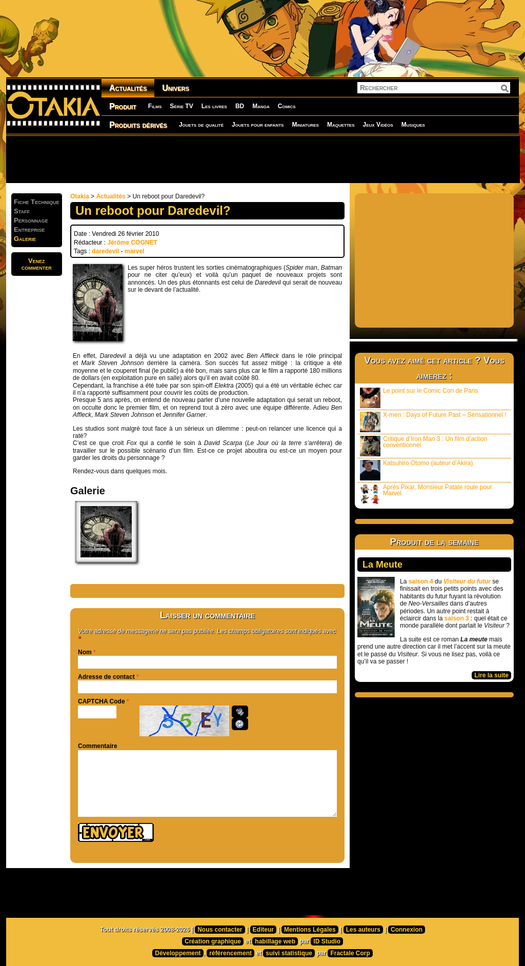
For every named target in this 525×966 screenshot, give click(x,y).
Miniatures (305, 124)
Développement (177, 953)
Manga (261, 106)
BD (239, 106)
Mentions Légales (310, 929)
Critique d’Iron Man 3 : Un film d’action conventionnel (423, 445)
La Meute (382, 564)
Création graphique (213, 941)
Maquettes (341, 124)
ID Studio (326, 941)
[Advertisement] (262, 159)
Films (154, 106)
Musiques (413, 124)
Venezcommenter (37, 264)
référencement (230, 953)
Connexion (406, 929)
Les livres (214, 106)
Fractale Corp (350, 953)
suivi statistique (289, 953)
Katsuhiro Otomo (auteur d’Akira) (416, 469)
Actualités (128, 88)
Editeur (263, 929)
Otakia (79, 196)
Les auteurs (363, 929)
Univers (175, 88)
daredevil (105, 251)
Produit (122, 106)
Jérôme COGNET (132, 242)
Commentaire (97, 746)
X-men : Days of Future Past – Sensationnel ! (433, 421)
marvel (135, 251)
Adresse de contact (106, 676)
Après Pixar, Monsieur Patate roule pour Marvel (426, 494)
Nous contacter (219, 929)
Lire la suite (491, 675)
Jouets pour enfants (258, 124)
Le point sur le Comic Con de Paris (419, 397)
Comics (287, 106)
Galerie (25, 238)
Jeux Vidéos (377, 124)
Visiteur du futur (467, 581)
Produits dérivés (138, 124)
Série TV (181, 106)
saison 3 (457, 618)
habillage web (275, 941)
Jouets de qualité (201, 124)
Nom (85, 652)
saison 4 (421, 581)
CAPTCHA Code (101, 701)
